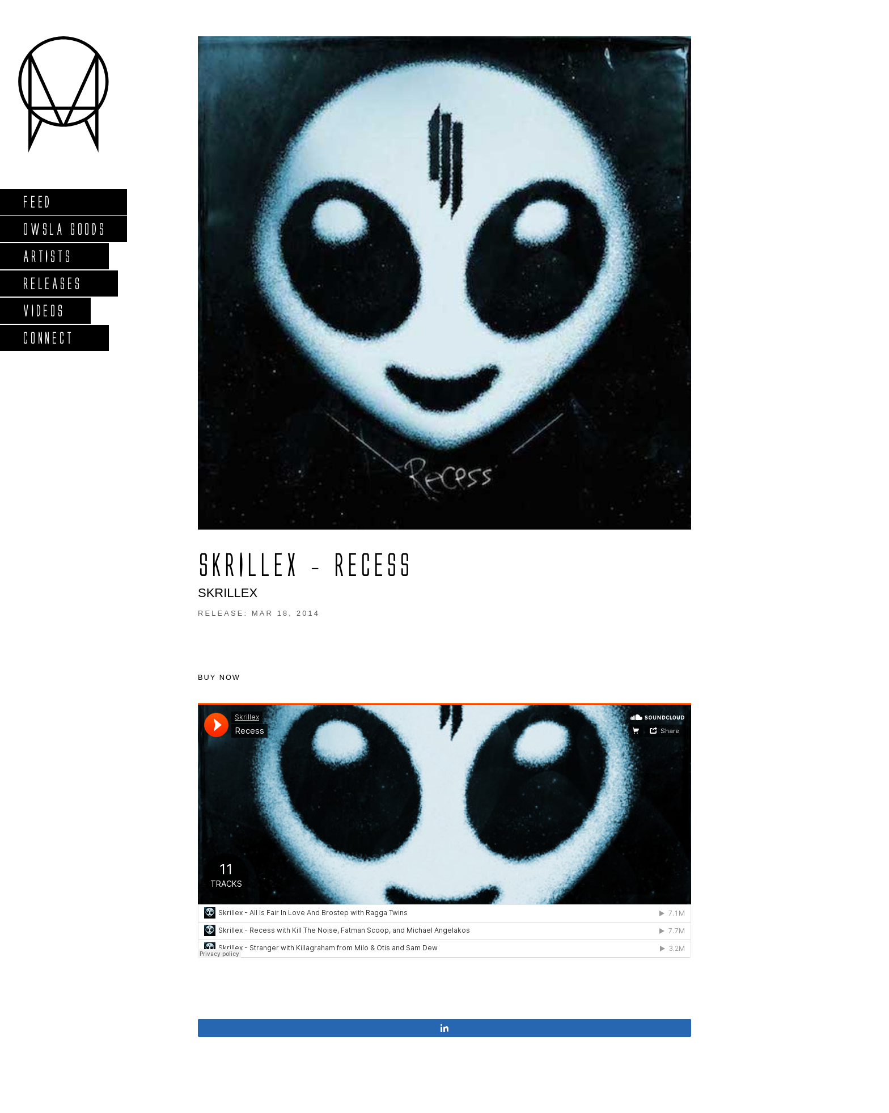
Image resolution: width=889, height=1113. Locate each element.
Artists (47, 256)
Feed (37, 201)
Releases (52, 283)
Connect (48, 337)
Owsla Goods (64, 228)
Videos (44, 310)
